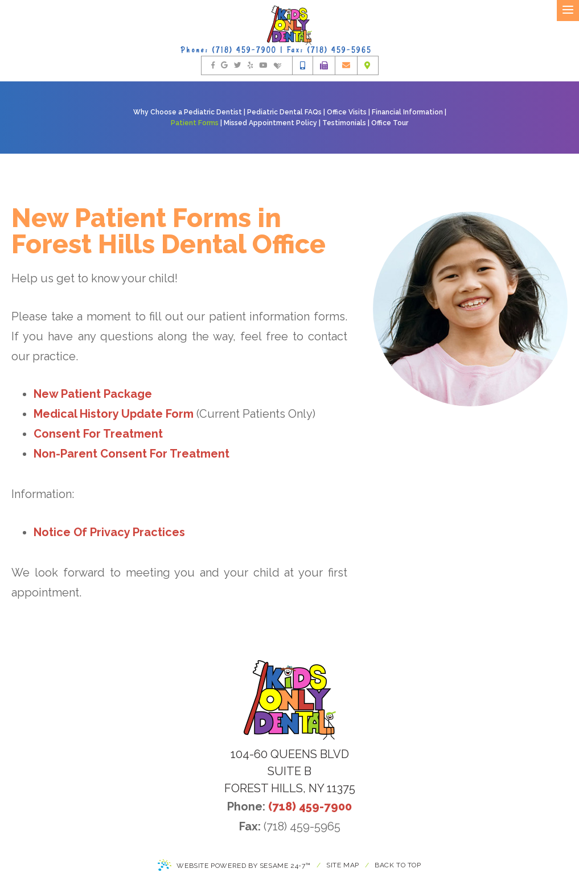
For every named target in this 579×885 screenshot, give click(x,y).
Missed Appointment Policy (270, 123)
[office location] (367, 65)
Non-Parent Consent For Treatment (131, 453)
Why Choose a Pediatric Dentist (187, 112)
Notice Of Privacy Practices (109, 532)
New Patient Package (93, 394)
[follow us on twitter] (237, 65)
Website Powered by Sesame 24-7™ (234, 866)
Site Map (342, 865)
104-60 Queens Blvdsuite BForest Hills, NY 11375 (289, 771)
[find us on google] (224, 65)
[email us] (346, 65)
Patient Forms (195, 123)
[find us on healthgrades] (277, 65)
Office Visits (347, 112)
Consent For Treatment (98, 434)
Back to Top (398, 865)
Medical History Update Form (114, 414)
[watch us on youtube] (263, 65)
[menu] (568, 10)
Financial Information (407, 112)
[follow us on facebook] (213, 65)
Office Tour (389, 123)
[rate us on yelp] (250, 65)
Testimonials (344, 123)
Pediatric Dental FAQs (284, 112)
